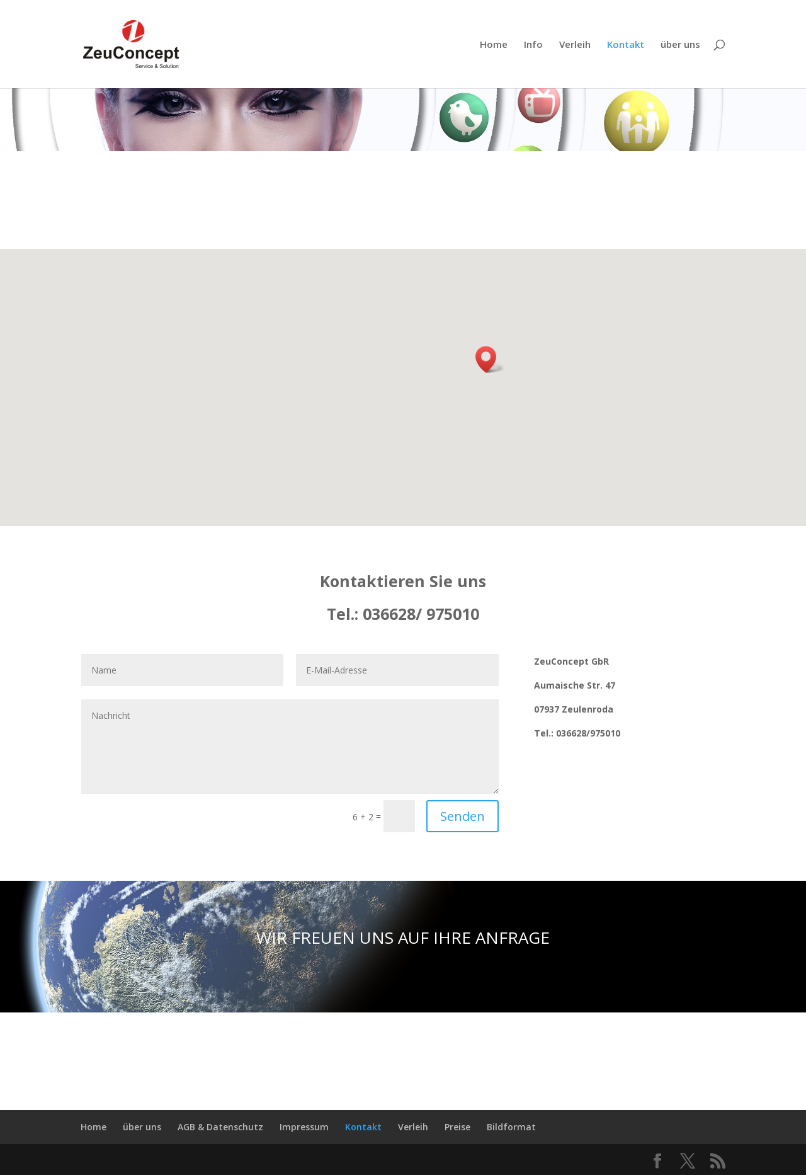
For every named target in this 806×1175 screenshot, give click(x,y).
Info (533, 45)
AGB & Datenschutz (220, 1127)
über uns (680, 45)
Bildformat (511, 1127)
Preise (457, 1127)
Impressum (304, 1127)
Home (494, 45)
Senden (462, 816)
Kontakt (625, 45)
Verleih (575, 45)
